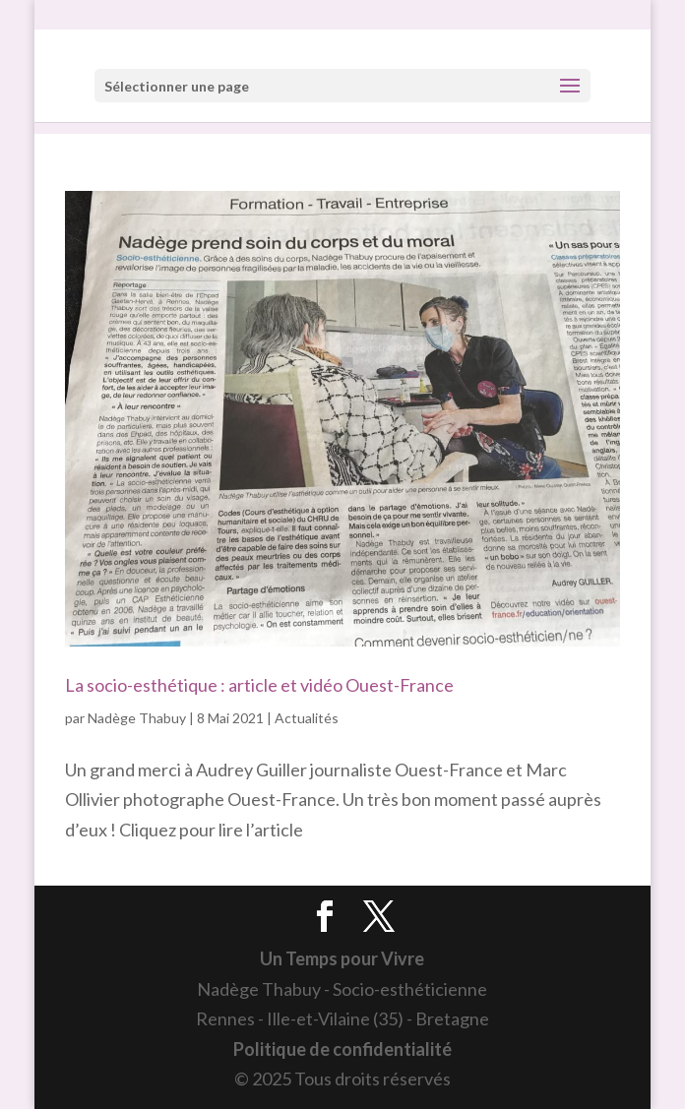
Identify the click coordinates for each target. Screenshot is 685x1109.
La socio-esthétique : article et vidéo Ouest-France (259, 685)
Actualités (307, 717)
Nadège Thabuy (137, 717)
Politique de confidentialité (342, 1049)
